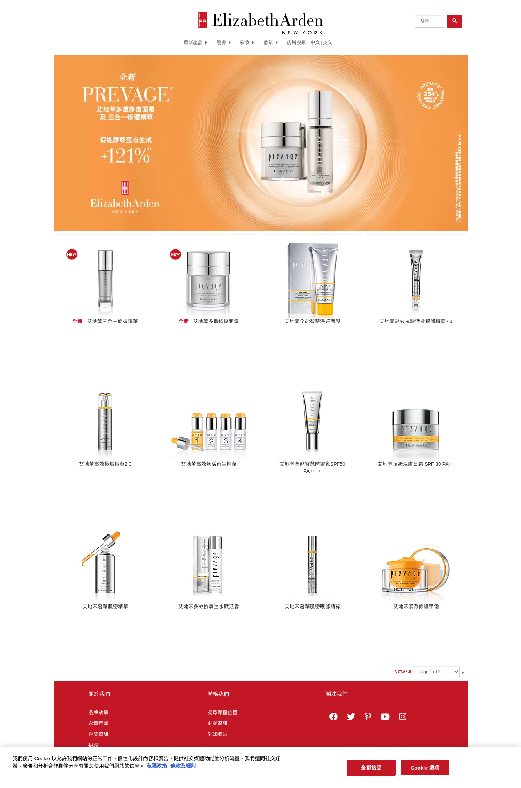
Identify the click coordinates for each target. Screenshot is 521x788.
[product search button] (454, 21)
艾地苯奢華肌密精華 (105, 606)
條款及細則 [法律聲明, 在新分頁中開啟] (183, 770)
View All (403, 671)
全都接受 (371, 772)
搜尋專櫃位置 (222, 712)
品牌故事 (98, 712)
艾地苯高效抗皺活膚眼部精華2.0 (416, 321)
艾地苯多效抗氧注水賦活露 (208, 606)
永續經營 (98, 723)
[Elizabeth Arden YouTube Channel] (385, 718)
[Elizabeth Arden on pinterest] (368, 718)
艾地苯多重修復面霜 (216, 321)
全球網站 (217, 734)
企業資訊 (98, 734)
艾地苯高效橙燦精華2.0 (105, 464)
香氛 (270, 42)
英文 (327, 42)
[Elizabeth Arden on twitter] (351, 718)
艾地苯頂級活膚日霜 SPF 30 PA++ (416, 464)
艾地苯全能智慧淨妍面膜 (312, 321)
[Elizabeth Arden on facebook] (334, 718)
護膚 (224, 42)
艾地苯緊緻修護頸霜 (416, 606)
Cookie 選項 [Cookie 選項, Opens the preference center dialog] (424, 772)
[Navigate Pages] (436, 671)
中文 (315, 42)
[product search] (429, 21)
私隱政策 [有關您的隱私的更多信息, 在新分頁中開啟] (157, 770)
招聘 (93, 745)
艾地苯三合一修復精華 (112, 321)
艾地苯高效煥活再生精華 (209, 464)
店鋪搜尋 (296, 42)
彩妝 (247, 42)
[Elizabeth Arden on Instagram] (402, 718)
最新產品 (195, 42)
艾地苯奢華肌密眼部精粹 (312, 606)
